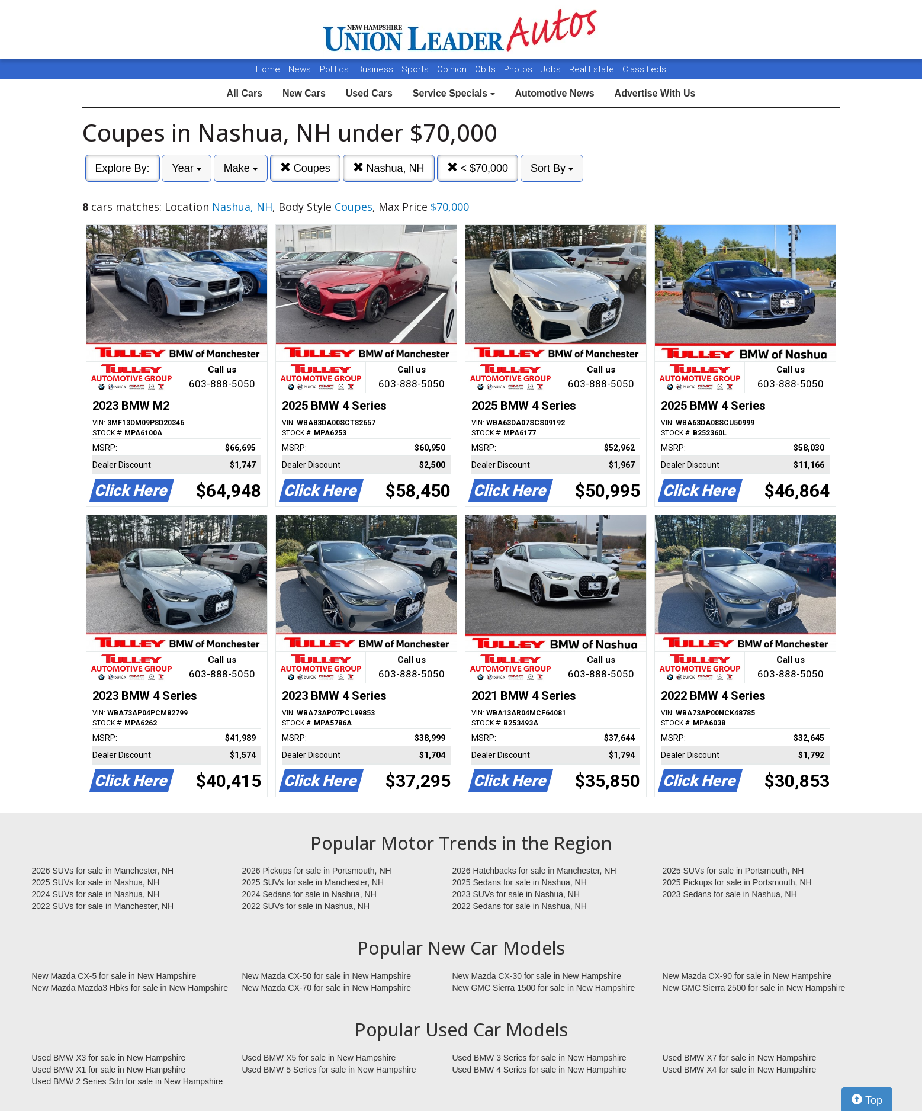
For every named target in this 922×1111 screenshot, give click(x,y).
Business (376, 69)
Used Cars (369, 93)
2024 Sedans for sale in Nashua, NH (309, 894)
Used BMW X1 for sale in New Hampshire (109, 1069)
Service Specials (454, 93)
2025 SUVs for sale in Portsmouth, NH (733, 870)
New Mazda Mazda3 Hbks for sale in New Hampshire (130, 988)
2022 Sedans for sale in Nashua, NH (519, 906)
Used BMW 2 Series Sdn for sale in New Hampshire (127, 1081)
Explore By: (122, 168)
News (299, 69)
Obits (486, 69)
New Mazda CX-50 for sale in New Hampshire (327, 976)
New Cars (304, 93)
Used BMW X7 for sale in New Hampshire (740, 1057)
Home (268, 69)
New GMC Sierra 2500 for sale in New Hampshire (754, 988)
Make (241, 168)
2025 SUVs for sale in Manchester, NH (313, 882)
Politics (334, 69)
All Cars (244, 93)
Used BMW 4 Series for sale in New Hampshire (539, 1069)
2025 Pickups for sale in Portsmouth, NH (737, 882)
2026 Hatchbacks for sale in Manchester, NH (534, 870)
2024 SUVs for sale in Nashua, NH (96, 894)
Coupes (305, 168)
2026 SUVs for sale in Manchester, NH (103, 870)
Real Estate (592, 69)
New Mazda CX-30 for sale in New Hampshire (537, 976)
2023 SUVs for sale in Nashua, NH (516, 894)
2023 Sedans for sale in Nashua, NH (730, 894)
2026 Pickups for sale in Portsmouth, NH (316, 870)
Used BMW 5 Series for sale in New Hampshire (329, 1069)
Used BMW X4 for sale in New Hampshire (740, 1069)
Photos (519, 69)
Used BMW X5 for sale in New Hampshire (319, 1057)
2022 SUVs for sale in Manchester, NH (103, 906)
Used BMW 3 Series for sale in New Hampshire (539, 1057)
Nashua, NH (389, 168)
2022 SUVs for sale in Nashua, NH (306, 906)
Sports (416, 69)
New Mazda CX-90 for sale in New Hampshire (747, 976)
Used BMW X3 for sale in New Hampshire (109, 1057)
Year (186, 168)
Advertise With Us (655, 93)
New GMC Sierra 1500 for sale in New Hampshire (543, 988)
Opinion (453, 69)
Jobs (552, 69)
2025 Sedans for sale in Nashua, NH (519, 882)
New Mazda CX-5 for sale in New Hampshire (114, 976)
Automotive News (554, 93)
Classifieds (644, 69)
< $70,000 (478, 168)
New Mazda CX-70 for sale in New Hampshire (327, 988)
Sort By (552, 168)
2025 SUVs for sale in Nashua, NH (96, 882)
